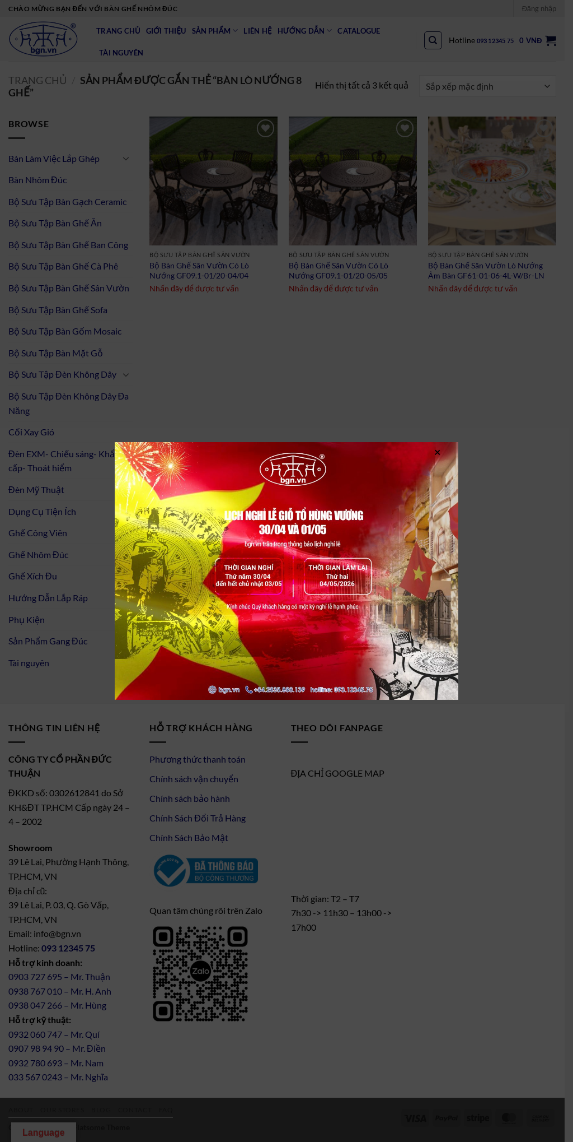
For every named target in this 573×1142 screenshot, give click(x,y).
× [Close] (437, 451)
